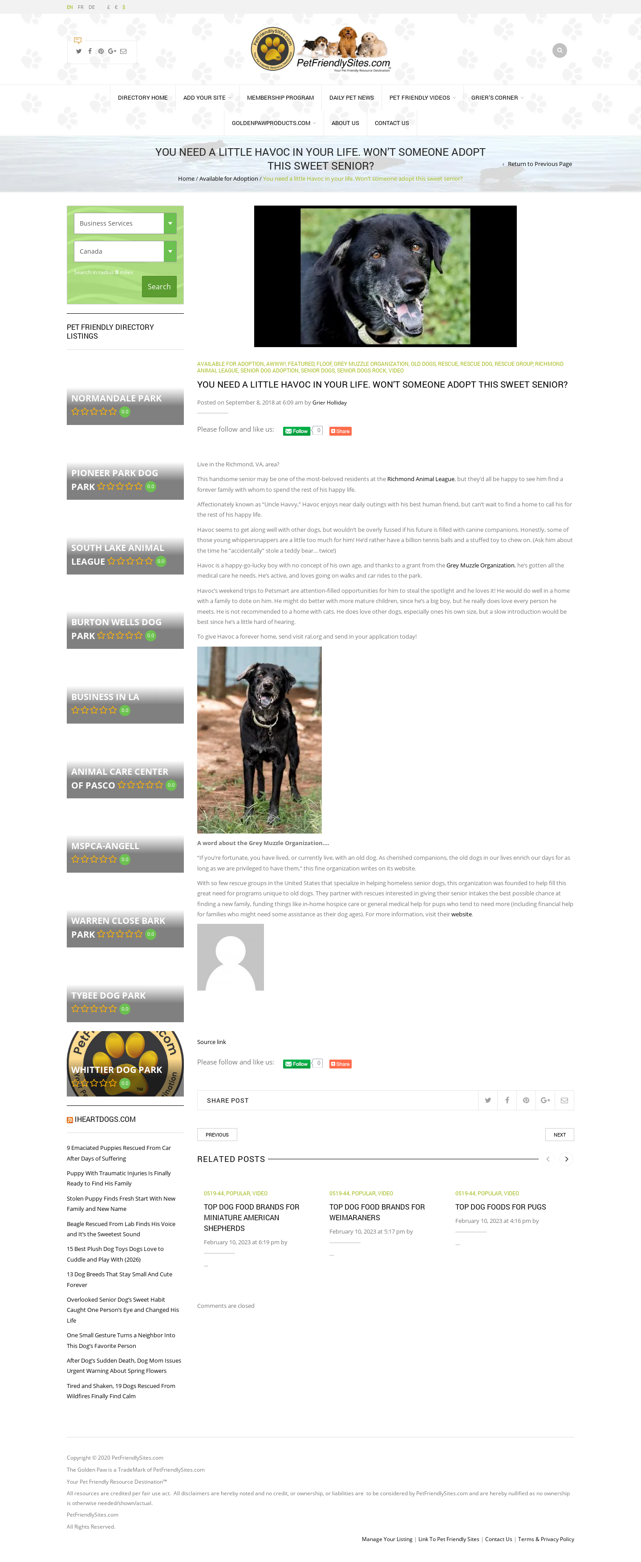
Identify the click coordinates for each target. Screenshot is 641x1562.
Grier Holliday (329, 406)
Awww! (276, 367)
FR (81, 7)
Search (159, 290)
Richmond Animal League (420, 483)
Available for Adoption (228, 183)
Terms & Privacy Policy (546, 1543)
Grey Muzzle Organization (371, 367)
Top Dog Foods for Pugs (500, 1210)
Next (560, 1139)
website (461, 919)
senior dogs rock (361, 374)
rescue (448, 367)
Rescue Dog (476, 367)
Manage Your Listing (387, 1543)
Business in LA (105, 701)
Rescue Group (514, 367)
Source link (211, 1046)
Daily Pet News (351, 101)
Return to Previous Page (540, 168)
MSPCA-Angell (105, 850)
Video (396, 374)
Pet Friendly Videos (419, 101)
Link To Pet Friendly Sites (448, 1543)
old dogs (423, 367)
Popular (238, 1197)
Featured (301, 367)
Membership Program (280, 101)
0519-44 (214, 1197)
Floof (324, 367)
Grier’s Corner (494, 101)
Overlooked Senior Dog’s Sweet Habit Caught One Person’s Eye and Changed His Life (123, 1313)
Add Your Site (204, 101)
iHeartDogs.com (105, 1123)
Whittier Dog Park (116, 1074)
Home (186, 183)
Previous (217, 1139)
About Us (345, 127)
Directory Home (143, 101)
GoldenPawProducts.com (271, 127)
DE (92, 7)
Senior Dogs (318, 374)
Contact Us (392, 127)
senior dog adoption (269, 374)
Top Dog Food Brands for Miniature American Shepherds (252, 1221)
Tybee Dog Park (108, 999)
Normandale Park (116, 403)
